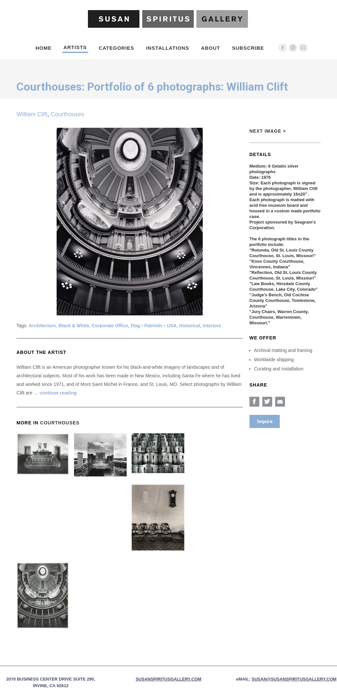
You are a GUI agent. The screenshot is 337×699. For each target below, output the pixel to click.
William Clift (31, 114)
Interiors (212, 325)
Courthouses (67, 114)
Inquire (264, 421)
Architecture (42, 325)
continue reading (58, 392)
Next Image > (267, 131)
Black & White (74, 325)
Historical (189, 325)
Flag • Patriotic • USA (154, 325)
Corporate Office (110, 325)
